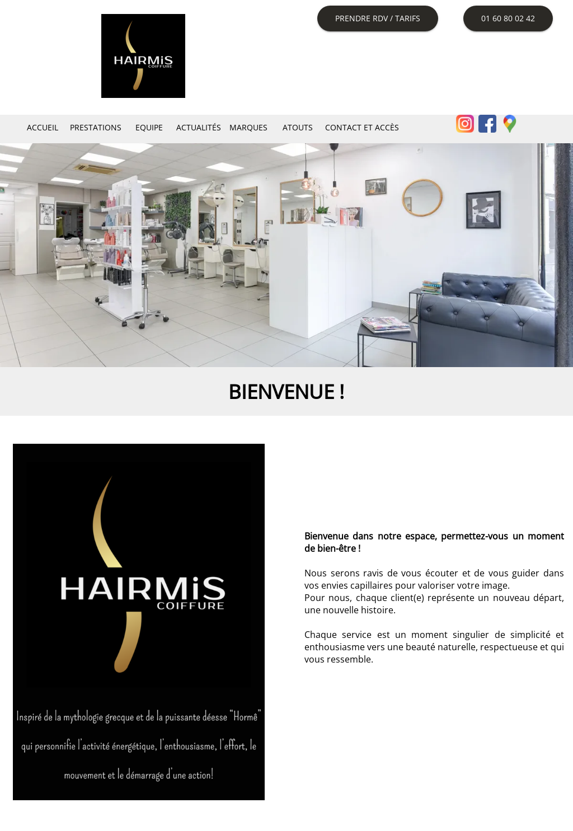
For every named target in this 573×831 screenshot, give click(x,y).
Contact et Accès (362, 127)
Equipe (149, 127)
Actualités (198, 127)
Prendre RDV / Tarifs (377, 18)
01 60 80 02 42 (508, 18)
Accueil (42, 127)
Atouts (298, 127)
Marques (248, 127)
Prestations (95, 127)
